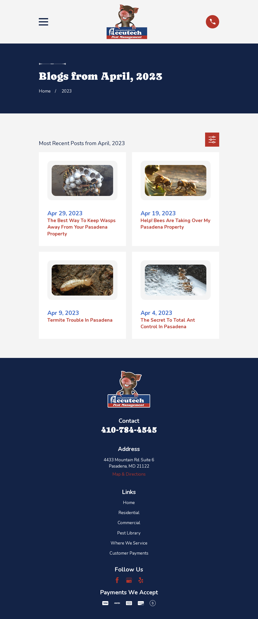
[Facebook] (117, 580)
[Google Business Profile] (129, 580)
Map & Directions (129, 474)
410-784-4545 (129, 430)
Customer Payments (129, 553)
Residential (128, 513)
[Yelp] (141, 580)
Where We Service (129, 543)
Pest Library (129, 533)
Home (129, 503)
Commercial (129, 523)
